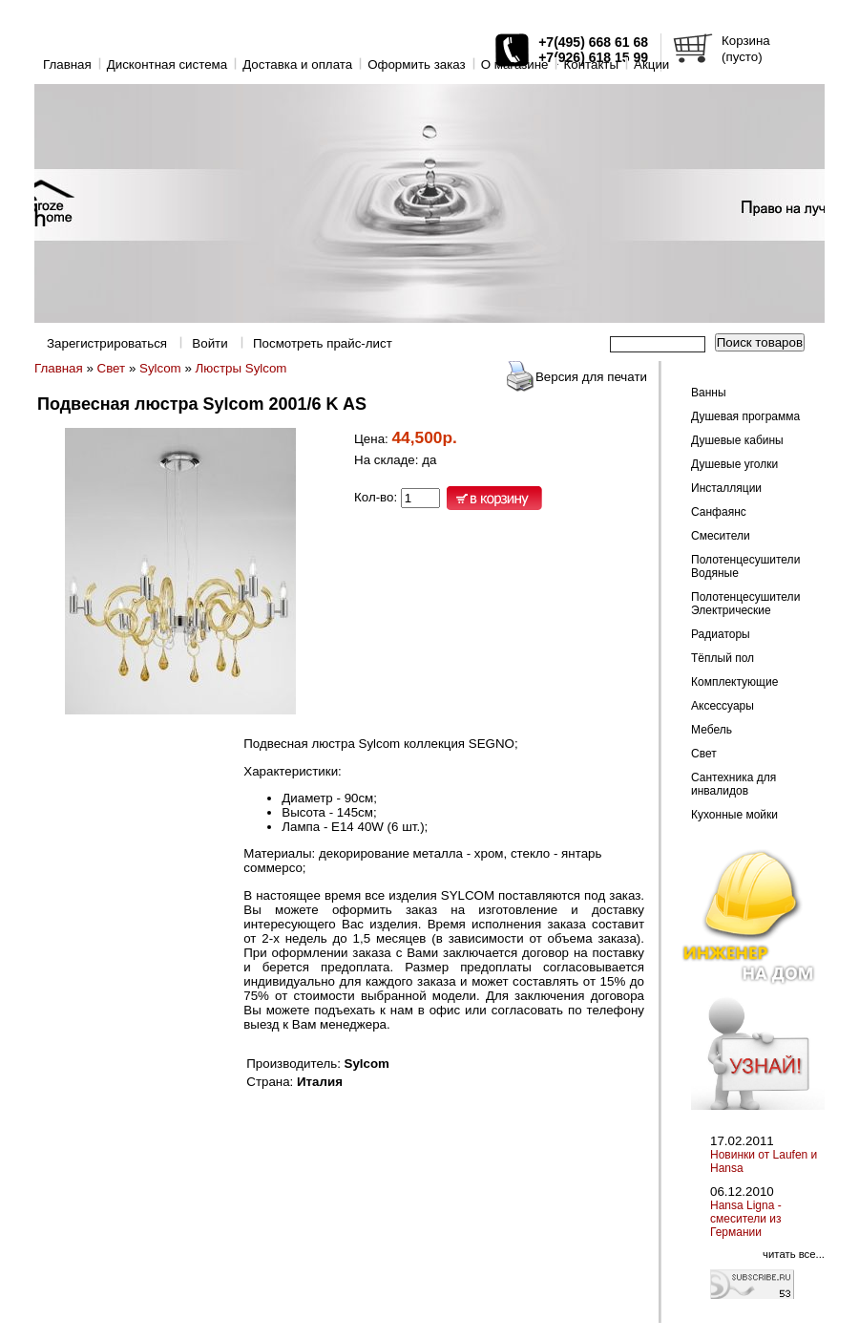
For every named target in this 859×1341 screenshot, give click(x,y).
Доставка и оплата (297, 64)
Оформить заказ (416, 64)
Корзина (746, 40)
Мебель (711, 729)
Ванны (708, 392)
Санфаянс (718, 512)
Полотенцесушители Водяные (745, 566)
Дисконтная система (167, 64)
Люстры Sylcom (241, 368)
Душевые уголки (734, 464)
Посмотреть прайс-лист (322, 343)
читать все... (794, 1254)
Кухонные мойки (734, 814)
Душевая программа (745, 416)
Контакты (590, 64)
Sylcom (160, 368)
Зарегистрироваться (107, 343)
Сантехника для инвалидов (733, 784)
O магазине (515, 64)
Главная (67, 64)
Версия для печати (591, 377)
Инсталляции (726, 488)
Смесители (720, 536)
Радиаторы (720, 634)
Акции (651, 64)
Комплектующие (734, 682)
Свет (111, 368)
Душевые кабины (737, 440)
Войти (209, 343)
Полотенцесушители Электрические (745, 603)
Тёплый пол (722, 658)
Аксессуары (722, 706)
